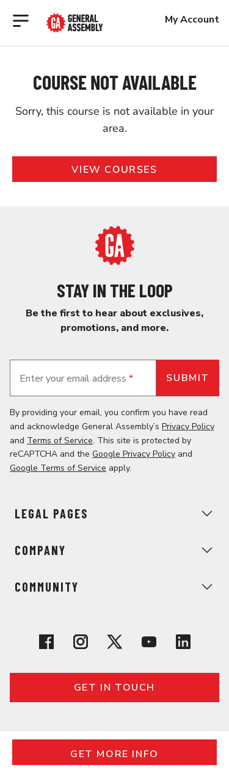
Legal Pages (114, 513)
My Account (192, 19)
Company (114, 550)
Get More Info (114, 754)
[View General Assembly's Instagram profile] (80, 643)
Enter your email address (76, 378)
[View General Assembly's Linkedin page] (183, 643)
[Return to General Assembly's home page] (114, 262)
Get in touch (114, 687)
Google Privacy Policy (133, 454)
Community (114, 586)
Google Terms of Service (58, 468)
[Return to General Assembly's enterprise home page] (74, 22)
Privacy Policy (188, 426)
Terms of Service (60, 440)
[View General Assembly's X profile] (114, 643)
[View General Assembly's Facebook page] (46, 643)
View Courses (114, 169)
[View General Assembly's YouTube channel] (149, 643)
